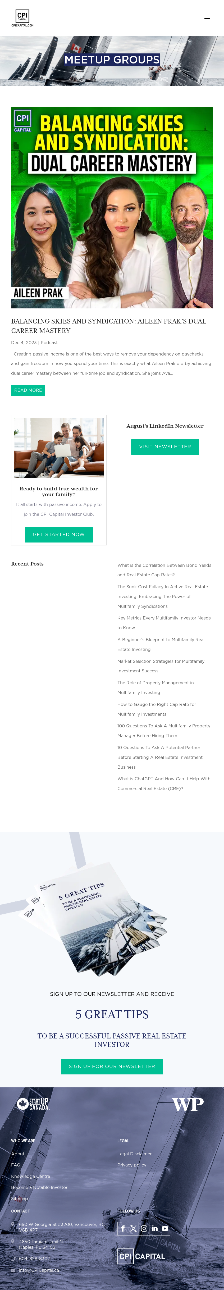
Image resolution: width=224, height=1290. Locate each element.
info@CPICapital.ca (39, 1270)
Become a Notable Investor (39, 1188)
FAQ (16, 1165)
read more (28, 390)
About (17, 1154)
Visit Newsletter (165, 447)
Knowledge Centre (30, 1176)
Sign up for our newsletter (112, 1067)
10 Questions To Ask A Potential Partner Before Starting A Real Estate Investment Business (160, 757)
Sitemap (19, 1199)
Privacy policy (131, 1165)
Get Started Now (59, 535)
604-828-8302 (34, 1259)
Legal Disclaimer (134, 1154)
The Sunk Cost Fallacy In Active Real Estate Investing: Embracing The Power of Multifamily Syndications (162, 597)
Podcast (49, 343)
